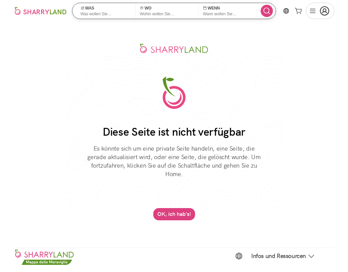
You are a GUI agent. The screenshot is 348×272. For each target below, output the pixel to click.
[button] (106, 11)
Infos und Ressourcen (283, 256)
